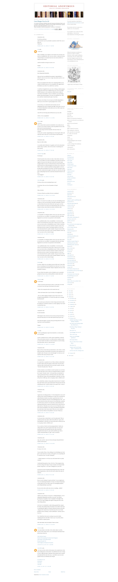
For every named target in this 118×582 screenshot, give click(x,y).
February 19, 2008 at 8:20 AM (45, 176)
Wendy (38, 262)
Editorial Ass (70, 172)
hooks (68, 222)
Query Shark (69, 167)
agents (68, 194)
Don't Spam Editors (74, 339)
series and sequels (70, 260)
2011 (70, 290)
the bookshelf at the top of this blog (74, 270)
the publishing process (71, 275)
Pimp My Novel (70, 158)
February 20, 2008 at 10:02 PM (46, 443)
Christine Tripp (40, 153)
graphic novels (70, 220)
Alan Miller (39, 548)
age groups (69, 193)
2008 (70, 296)
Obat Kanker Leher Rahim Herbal (44, 539)
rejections (69, 249)
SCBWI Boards (70, 164)
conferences (69, 206)
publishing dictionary (71, 242)
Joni (38, 49)
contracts (69, 208)
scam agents (69, 255)
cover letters (69, 212)
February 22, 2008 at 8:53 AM (45, 474)
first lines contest (70, 219)
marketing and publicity (72, 236)
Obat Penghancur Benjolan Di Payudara (45, 542)
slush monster (70, 263)
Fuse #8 (68, 183)
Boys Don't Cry (73, 330)
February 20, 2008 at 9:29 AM (45, 412)
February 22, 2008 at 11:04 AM (46, 524)
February (72, 318)
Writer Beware (70, 176)
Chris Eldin (39, 180)
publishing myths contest (72, 244)
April (71, 314)
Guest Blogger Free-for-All (75, 332)
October (71, 302)
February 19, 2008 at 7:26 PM (45, 275)
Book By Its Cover (71, 181)
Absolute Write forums (71, 165)
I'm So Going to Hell (71, 227)
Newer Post (36, 571)
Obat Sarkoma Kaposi (41, 536)
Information (39, 561)
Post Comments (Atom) (44, 574)
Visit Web (39, 564)
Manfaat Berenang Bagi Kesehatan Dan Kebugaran (47, 537)
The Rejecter (69, 184)
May (71, 312)
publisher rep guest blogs (72, 241)
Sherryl (38, 121)
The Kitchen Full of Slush (72, 274)
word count (69, 282)
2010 (70, 292)
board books (69, 201)
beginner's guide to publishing (73, 200)
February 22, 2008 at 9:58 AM (45, 490)
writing (68, 284)
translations (69, 277)
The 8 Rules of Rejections (72, 268)
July (71, 308)
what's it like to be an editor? (73, 281)
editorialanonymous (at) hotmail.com (74, 22)
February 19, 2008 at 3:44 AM (45, 136)
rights (68, 253)
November (72, 300)
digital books (70, 213)
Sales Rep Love (73, 345)
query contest (70, 248)
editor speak (69, 215)
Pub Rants (69, 174)
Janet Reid (69, 169)
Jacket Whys (69, 162)
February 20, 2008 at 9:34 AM (45, 434)
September (72, 304)
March (71, 316)
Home (50, 571)
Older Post (63, 571)
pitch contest (69, 237)
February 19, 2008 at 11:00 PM (46, 344)
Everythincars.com (41, 559)
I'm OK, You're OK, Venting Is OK (77, 350)
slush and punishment (71, 261)
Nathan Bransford (70, 171)
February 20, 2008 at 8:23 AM (45, 356)
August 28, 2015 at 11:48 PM (45, 544)
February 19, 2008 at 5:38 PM (45, 234)
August (71, 306)
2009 (70, 294)
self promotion (70, 256)
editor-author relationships (72, 217)
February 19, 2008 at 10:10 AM (46, 195)
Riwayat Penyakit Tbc (41, 541)
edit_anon (69, 91)
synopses (69, 267)
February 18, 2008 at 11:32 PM (46, 117)
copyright (69, 210)
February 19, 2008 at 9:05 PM (45, 307)
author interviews (70, 196)
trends (68, 279)
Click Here (39, 562)
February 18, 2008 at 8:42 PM (45, 67)
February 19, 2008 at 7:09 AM (45, 150)
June (71, 310)
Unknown (39, 279)
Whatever (69, 155)
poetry (68, 239)
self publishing (70, 258)
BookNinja (69, 179)
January (71, 353)
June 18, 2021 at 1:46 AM (44, 566)
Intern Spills (69, 160)
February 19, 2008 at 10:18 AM (46, 209)
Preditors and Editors (71, 177)
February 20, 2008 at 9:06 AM (45, 386)
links (68, 232)
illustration (69, 229)
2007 (70, 355)
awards (68, 198)
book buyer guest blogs (72, 203)
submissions (69, 265)
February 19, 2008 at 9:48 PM (45, 327)
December (72, 298)
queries (68, 246)
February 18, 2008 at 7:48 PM (45, 45)
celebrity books (70, 205)
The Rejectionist (70, 157)
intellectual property (71, 230)
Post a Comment (37, 569)
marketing (69, 234)
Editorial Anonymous (59, 6)
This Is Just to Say (73, 334)
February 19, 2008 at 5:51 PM (45, 258)
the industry (69, 272)
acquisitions (69, 191)
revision (69, 251)
